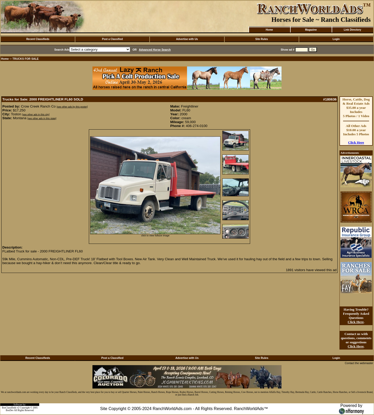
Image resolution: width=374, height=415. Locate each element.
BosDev (10, 410)
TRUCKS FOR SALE (25, 58)
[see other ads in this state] (41, 118)
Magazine (311, 29)
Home (269, 29)
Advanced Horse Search (155, 49)
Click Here (356, 142)
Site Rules (261, 39)
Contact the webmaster (359, 363)
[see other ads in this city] (35, 114)
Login (336, 39)
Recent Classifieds (37, 39)
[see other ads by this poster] (72, 106)
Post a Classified (112, 39)
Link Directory (352, 29)
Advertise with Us (187, 39)
